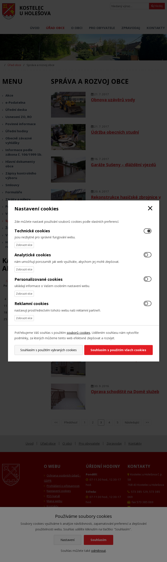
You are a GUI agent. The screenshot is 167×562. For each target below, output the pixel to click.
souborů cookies (78, 333)
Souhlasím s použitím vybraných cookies (48, 350)
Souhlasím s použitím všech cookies (119, 350)
